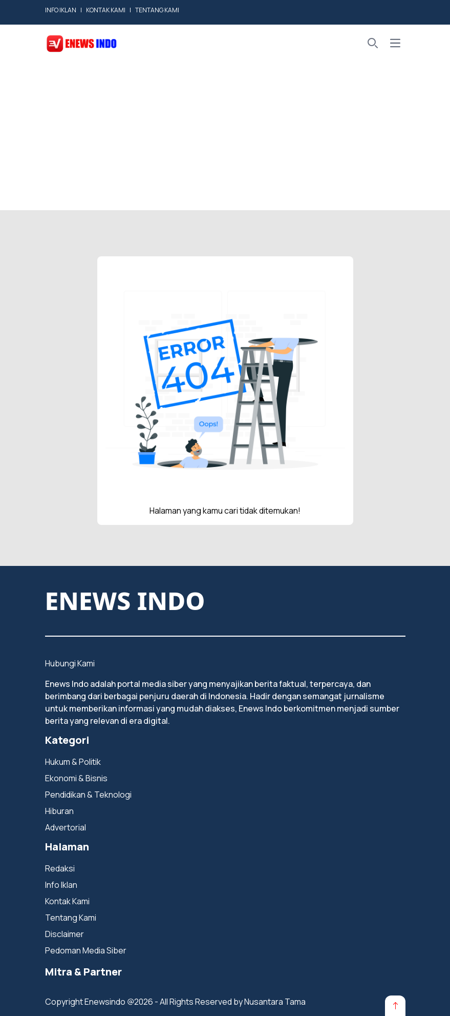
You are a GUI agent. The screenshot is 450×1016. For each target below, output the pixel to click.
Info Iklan (61, 884)
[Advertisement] (225, 138)
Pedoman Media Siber (85, 950)
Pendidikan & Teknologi (88, 794)
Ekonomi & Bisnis (76, 778)
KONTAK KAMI (105, 10)
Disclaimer (64, 934)
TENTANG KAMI (157, 10)
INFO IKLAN (60, 10)
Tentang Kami (70, 917)
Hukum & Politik (73, 761)
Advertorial (65, 827)
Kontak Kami (67, 901)
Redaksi (60, 868)
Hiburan (59, 811)
